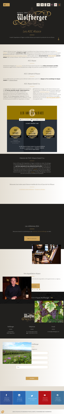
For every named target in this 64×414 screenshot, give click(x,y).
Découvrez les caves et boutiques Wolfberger (32, 297)
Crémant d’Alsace (13, 80)
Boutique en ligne (42, 4)
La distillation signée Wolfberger (26, 189)
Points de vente (45, 4)
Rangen (33, 172)
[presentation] (32, 372)
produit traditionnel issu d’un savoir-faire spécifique (15, 55)
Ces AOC (35, 169)
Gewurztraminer (15, 96)
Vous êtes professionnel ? (48, 4)
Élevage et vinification (40, 189)
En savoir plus (33, 238)
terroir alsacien (52, 55)
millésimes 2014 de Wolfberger (39, 231)
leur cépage (19, 65)
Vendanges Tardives (44, 91)
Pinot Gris (22, 96)
